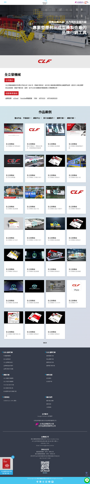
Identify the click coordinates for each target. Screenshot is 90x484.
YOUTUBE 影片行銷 (9, 385)
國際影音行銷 (50, 362)
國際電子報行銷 (50, 365)
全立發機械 (13, 74)
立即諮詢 (48, 407)
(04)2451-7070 (45, 443)
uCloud (15, 98)
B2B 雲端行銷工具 (8, 388)
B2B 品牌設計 (7, 359)
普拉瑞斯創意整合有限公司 (44, 478)
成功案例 (48, 378)
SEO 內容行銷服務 (8, 381)
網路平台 (36, 118)
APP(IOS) (42, 98)
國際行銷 (60, 118)
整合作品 (18, 118)
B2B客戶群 (49, 381)
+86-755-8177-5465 (45, 458)
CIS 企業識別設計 (8, 362)
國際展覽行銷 (50, 356)
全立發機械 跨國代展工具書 (13, 335)
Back (45, 343)
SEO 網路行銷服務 (8, 378)
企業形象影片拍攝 (8, 369)
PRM (35, 98)
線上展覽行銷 (50, 359)
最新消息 (48, 404)
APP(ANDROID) (52, 98)
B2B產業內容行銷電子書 (10, 391)
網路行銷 (70, 118)
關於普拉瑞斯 (50, 400)
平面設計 (26, 118)
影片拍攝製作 (48, 118)
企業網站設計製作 (8, 365)
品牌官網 (8, 98)
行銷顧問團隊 (7, 356)
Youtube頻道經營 (26, 98)
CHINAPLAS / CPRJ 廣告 (10, 400)
